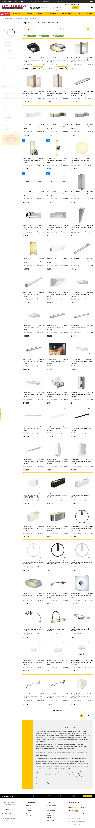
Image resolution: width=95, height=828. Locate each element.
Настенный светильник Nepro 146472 (57, 596)
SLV (7, 120)
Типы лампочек (50, 820)
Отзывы (30, 1)
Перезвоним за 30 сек (58, 4)
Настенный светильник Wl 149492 (56, 161)
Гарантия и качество (52, 808)
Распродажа (29, 810)
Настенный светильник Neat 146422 (32, 630)
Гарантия (16, 1)
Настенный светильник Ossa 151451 (32, 529)
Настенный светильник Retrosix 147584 (57, 395)
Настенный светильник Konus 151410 (57, 496)
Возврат (23, 1)
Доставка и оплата (6, 1)
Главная (4, 18)
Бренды (54, 1)
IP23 (6, 109)
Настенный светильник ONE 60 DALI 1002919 (33, 563)
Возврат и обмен (51, 810)
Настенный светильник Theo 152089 (80, 195)
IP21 (6, 106)
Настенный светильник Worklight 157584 (79, 94)
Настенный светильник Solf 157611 (56, 262)
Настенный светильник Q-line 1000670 (33, 462)
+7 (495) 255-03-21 (39, 9)
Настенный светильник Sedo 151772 (80, 329)
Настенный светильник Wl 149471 (31, 128)
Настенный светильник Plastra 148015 (57, 462)
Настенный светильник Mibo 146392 (56, 630)
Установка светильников (53, 807)
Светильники (17, 18)
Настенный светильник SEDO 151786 (32, 362)
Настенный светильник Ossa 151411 (80, 496)
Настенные (24, 18)
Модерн (8, 72)
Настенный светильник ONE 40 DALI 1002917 (81, 563)
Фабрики (28, 807)
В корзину (38, 68)
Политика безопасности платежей (76, 814)
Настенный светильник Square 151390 (81, 228)
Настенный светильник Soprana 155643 (33, 262)
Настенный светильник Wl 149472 (56, 128)
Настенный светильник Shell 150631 (32, 329)
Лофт (7, 70)
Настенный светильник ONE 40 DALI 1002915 (57, 563)
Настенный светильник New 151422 (56, 61)
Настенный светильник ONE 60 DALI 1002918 (81, 529)
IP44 (6, 112)
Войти (91, 1)
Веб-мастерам (50, 812)
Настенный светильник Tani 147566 (56, 228)
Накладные (8, 55)
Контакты (60, 1)
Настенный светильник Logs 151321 (80, 697)
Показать (11, 139)
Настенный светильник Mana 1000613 (32, 663)
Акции (27, 813)
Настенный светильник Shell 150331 (80, 295)
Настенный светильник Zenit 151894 (56, 94)
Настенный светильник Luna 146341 (32, 697)
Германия (8, 129)
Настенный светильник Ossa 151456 (56, 529)
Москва (37, 5)
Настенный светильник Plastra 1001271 (81, 462)
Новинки (28, 812)
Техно (7, 78)
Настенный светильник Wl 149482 (31, 161)
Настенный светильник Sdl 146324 (56, 362)
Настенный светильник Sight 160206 (32, 295)
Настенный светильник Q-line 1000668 (57, 429)
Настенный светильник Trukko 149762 (33, 195)
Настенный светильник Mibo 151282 (80, 630)
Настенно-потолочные (11, 58)
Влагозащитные (9, 42)
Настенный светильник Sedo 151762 (56, 329)
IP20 (7, 104)
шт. (75, 796)
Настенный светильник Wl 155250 (80, 161)
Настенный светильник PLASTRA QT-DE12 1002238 (31, 496)
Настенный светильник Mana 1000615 (81, 663)
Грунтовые (8, 47)
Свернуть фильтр (30, 29)
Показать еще (57, 710)
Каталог (4, 14)
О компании (30, 802)
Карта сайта (29, 815)
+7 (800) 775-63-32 (39, 7)
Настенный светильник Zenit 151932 (80, 61)
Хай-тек (7, 80)
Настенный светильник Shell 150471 (56, 295)
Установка (37, 1)
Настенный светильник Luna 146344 (56, 697)
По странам (29, 808)
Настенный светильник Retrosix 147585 (81, 395)
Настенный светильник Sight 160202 (80, 262)
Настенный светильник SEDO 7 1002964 (33, 395)
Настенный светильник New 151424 (32, 596)
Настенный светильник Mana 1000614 (57, 663)
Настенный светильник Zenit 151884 (32, 94)
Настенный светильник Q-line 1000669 (81, 429)
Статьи (48, 819)
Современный (31, 35)
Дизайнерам (46, 1)
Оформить (87, 796)
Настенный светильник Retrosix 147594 (33, 61)
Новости (49, 817)
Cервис (49, 802)
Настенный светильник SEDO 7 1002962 (81, 362)
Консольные (8, 50)
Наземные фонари (10, 53)
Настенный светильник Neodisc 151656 (81, 596)
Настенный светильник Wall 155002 (32, 429)
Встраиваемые (9, 45)
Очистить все (88, 33)
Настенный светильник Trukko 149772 (57, 195)
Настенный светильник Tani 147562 (32, 228)
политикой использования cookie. (76, 821)
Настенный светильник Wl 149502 (80, 128)
